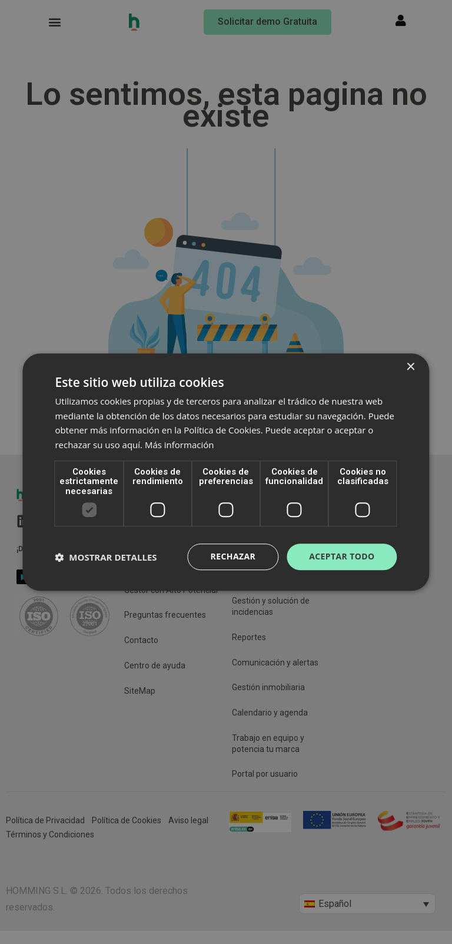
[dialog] (226, 472)
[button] (106, 557)
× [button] (410, 367)
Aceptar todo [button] (341, 556)
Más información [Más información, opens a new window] (179, 445)
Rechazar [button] (233, 556)
